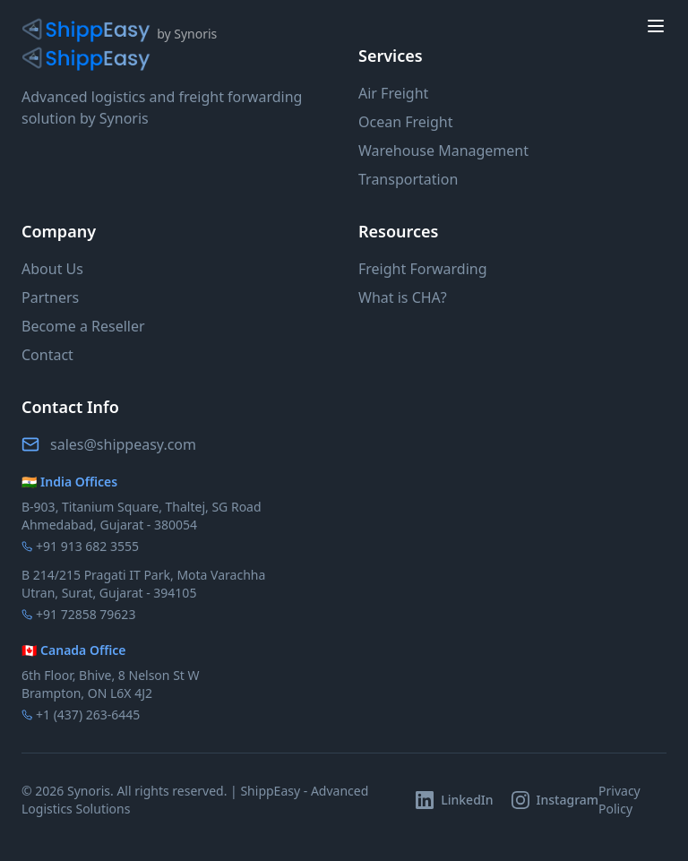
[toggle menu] (655, 26)
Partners (50, 297)
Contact (47, 355)
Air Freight (393, 93)
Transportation (408, 179)
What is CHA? (402, 297)
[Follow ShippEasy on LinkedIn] (454, 800)
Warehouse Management (443, 150)
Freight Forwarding (422, 269)
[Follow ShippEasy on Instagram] (555, 800)
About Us (52, 269)
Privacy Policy (619, 799)
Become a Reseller (83, 326)
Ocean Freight (405, 122)
